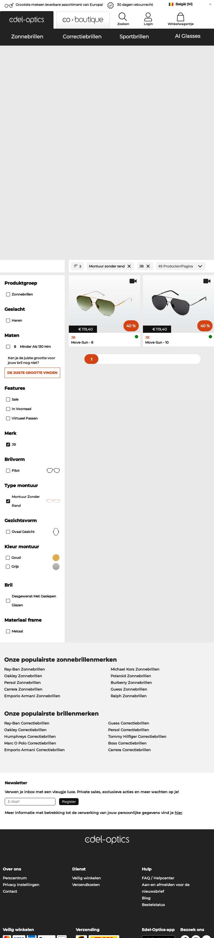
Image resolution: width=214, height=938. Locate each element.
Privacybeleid (15, 911)
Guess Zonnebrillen (129, 572)
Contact (10, 774)
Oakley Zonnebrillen (23, 558)
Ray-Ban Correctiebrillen (26, 606)
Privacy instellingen (21, 767)
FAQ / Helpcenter (158, 760)
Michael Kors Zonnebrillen (135, 552)
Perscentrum (15, 760)
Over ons (12, 751)
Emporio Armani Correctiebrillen (34, 632)
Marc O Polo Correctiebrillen (30, 626)
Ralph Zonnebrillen (129, 578)
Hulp (147, 751)
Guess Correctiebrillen (128, 606)
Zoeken (123, 24)
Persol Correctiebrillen (128, 612)
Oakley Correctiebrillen (25, 612)
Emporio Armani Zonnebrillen (32, 578)
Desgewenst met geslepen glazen (31, 483)
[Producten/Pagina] (180, 149)
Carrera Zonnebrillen (23, 572)
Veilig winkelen (86, 760)
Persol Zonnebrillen (22, 565)
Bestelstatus (153, 787)
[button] (27, 20)
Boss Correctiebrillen (127, 626)
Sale (12, 282)
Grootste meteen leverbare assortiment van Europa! (59, 5)
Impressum (41, 911)
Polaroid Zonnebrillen (131, 558)
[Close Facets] (32, 149)
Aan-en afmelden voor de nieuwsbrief (165, 770)
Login (148, 24)
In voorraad (18, 291)
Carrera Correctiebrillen (129, 632)
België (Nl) (184, 4)
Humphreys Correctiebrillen (30, 619)
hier (178, 695)
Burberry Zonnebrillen (131, 565)
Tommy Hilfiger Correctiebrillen (137, 619)
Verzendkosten (86, 767)
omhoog (202, 904)
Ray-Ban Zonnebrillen (24, 552)
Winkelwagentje (181, 24)
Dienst (79, 751)
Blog (146, 780)
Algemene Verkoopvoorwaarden (33, 904)
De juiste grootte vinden (32, 255)
